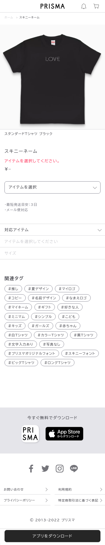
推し (13, 288)
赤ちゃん (68, 325)
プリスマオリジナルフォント (31, 353)
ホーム (8, 17)
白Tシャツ (18, 335)
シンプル (43, 316)
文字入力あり (20, 344)
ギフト (45, 307)
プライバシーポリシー (19, 500)
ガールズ (41, 325)
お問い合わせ (14, 489)
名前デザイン (44, 298)
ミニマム (16, 316)
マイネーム (18, 307)
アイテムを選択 (23, 187)
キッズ (15, 325)
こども (69, 316)
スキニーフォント (80, 353)
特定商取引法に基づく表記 (78, 500)
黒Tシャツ (84, 335)
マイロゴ (67, 288)
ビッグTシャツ (21, 362)
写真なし (51, 344)
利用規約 (65, 489)
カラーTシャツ (51, 335)
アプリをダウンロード (52, 536)
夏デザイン (38, 288)
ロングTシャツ (57, 362)
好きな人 (70, 307)
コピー (15, 298)
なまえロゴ (76, 298)
